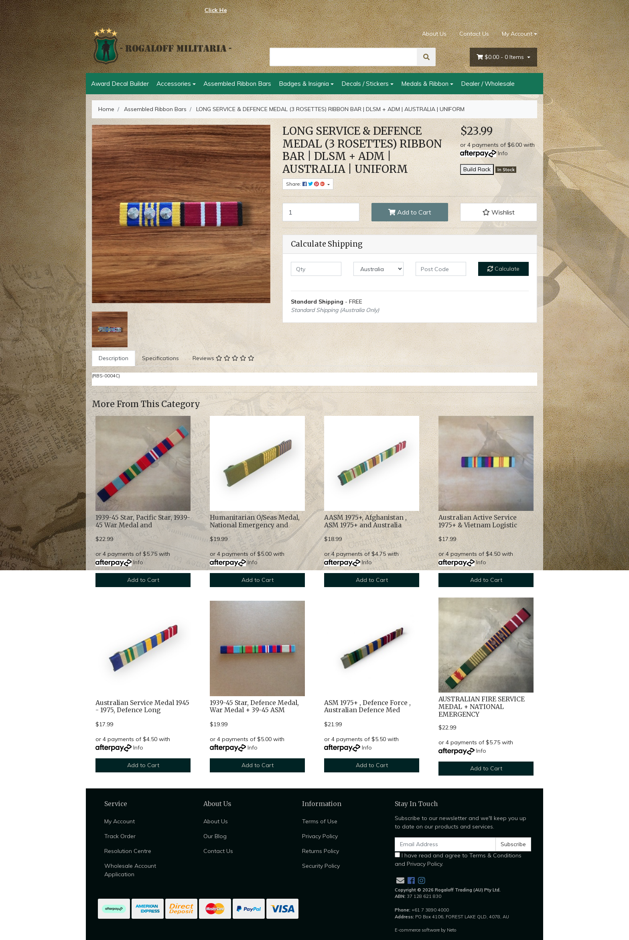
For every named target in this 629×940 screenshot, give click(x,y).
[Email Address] (445, 844)
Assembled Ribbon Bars (237, 83)
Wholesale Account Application (130, 870)
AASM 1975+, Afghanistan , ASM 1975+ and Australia (365, 521)
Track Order (120, 836)
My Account (119, 821)
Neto (452, 930)
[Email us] (400, 880)
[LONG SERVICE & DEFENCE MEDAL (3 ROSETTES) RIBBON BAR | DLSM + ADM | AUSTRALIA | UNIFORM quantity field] (320, 212)
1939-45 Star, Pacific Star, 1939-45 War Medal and (142, 521)
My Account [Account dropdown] (517, 33)
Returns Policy (320, 851)
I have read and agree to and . (458, 859)
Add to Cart (409, 212)
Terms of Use (319, 821)
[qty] (316, 269)
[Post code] (441, 269)
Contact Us (474, 33)
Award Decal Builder (120, 83)
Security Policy (321, 865)
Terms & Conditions (495, 855)
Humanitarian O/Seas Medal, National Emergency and (255, 521)
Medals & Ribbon (424, 83)
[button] (498, 212)
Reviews (223, 358)
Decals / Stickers (365, 83)
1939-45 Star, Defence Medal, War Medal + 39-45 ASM (254, 706)
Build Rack (477, 169)
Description (113, 358)
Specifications (160, 358)
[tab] (113, 358)
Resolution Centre (127, 851)
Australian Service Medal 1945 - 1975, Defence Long (142, 706)
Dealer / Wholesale (488, 83)
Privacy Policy (320, 836)
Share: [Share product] (306, 184)
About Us (434, 33)
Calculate (503, 268)
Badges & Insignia (304, 83)
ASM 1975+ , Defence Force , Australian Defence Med (367, 706)
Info (503, 153)
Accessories (173, 83)
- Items (501, 57)
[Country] (378, 269)
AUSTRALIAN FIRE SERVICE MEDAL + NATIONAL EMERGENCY (481, 706)
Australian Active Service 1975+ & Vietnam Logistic (477, 521)
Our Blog (215, 836)
